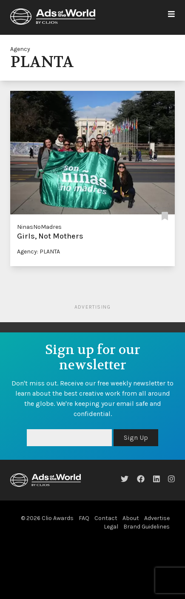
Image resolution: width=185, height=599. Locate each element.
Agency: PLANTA (38, 251)
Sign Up (136, 437)
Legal (111, 526)
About (130, 518)
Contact (105, 518)
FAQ (84, 518)
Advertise (157, 518)
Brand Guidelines (146, 526)
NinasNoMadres (39, 227)
